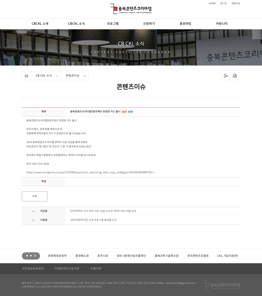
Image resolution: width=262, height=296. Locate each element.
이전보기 (27, 255)
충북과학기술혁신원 (166, 256)
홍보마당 (185, 24)
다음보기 (31, 255)
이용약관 (95, 268)
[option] (57, 256)
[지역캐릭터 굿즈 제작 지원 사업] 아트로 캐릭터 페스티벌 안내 (103, 211)
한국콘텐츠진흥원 (198, 256)
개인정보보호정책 (33, 268)
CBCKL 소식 (76, 24)
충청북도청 (82, 256)
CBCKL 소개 (40, 24)
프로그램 (113, 24)
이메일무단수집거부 (67, 268)
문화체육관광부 (57, 256)
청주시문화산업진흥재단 (131, 256)
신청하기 (149, 24)
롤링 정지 (35, 255)
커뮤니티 (222, 24)
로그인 (223, 3)
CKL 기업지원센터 (228, 256)
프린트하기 (234, 75)
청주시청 (102, 256)
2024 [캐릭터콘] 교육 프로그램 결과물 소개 (93, 220)
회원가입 (235, 3)
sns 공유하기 (225, 75)
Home (23, 73)
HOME (212, 3)
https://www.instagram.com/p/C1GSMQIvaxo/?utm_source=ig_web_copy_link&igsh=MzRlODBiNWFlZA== (90, 172)
